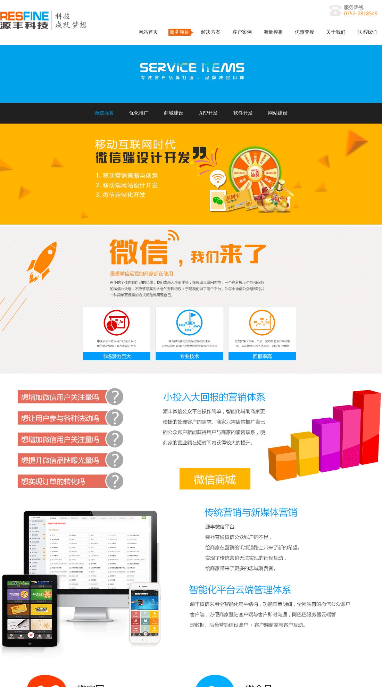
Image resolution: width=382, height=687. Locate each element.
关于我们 (336, 32)
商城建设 (173, 113)
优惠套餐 (304, 32)
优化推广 (139, 113)
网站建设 (278, 113)
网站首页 (148, 32)
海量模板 (273, 32)
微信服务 (104, 113)
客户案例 (242, 32)
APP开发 (208, 113)
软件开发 (243, 113)
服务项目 (179, 32)
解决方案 (211, 32)
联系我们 (367, 32)
